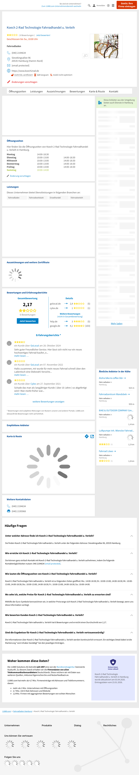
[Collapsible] (131, 536)
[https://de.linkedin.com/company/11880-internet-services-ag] (29, 763)
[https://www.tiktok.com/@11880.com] (22, 763)
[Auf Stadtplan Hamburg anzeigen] (92, 436)
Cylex (33, 383)
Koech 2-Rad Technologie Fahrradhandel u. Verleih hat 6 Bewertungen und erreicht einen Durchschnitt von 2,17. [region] (56, 622)
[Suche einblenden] (90, 5)
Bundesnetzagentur (66, 666)
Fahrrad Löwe (106, 451)
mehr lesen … (21, 355)
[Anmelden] (100, 5)
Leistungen (36, 91)
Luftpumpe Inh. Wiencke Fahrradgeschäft (116, 430)
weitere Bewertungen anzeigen (48, 401)
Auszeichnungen (56, 91)
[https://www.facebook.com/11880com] (7, 763)
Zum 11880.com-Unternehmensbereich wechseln (61, 6)
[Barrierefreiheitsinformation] (109, 5)
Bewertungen (77, 91)
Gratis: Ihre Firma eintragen (126, 5)
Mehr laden (116, 323)
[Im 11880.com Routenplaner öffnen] (87, 435)
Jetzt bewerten (28, 321)
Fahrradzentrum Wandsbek (113, 394)
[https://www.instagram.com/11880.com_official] (15, 763)
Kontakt (113, 91)
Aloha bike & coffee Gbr (111, 378)
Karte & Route (97, 91)
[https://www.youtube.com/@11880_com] (37, 763)
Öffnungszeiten (17, 91)
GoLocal (35, 345)
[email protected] (53, 563)
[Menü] (114, 5)
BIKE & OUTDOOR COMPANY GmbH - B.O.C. (116, 410)
